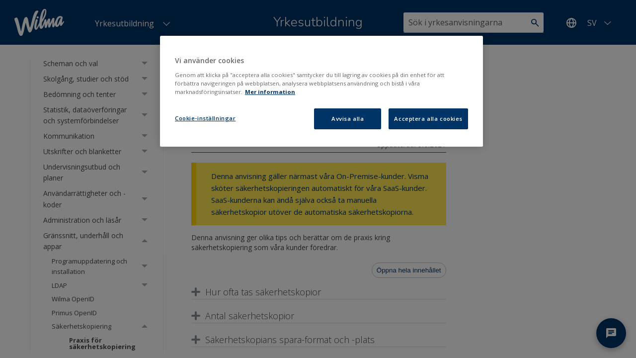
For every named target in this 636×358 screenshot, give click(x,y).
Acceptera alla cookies (428, 118)
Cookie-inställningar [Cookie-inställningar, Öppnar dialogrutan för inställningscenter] (205, 118)
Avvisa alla (347, 118)
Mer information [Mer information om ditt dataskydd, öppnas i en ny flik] (270, 91)
